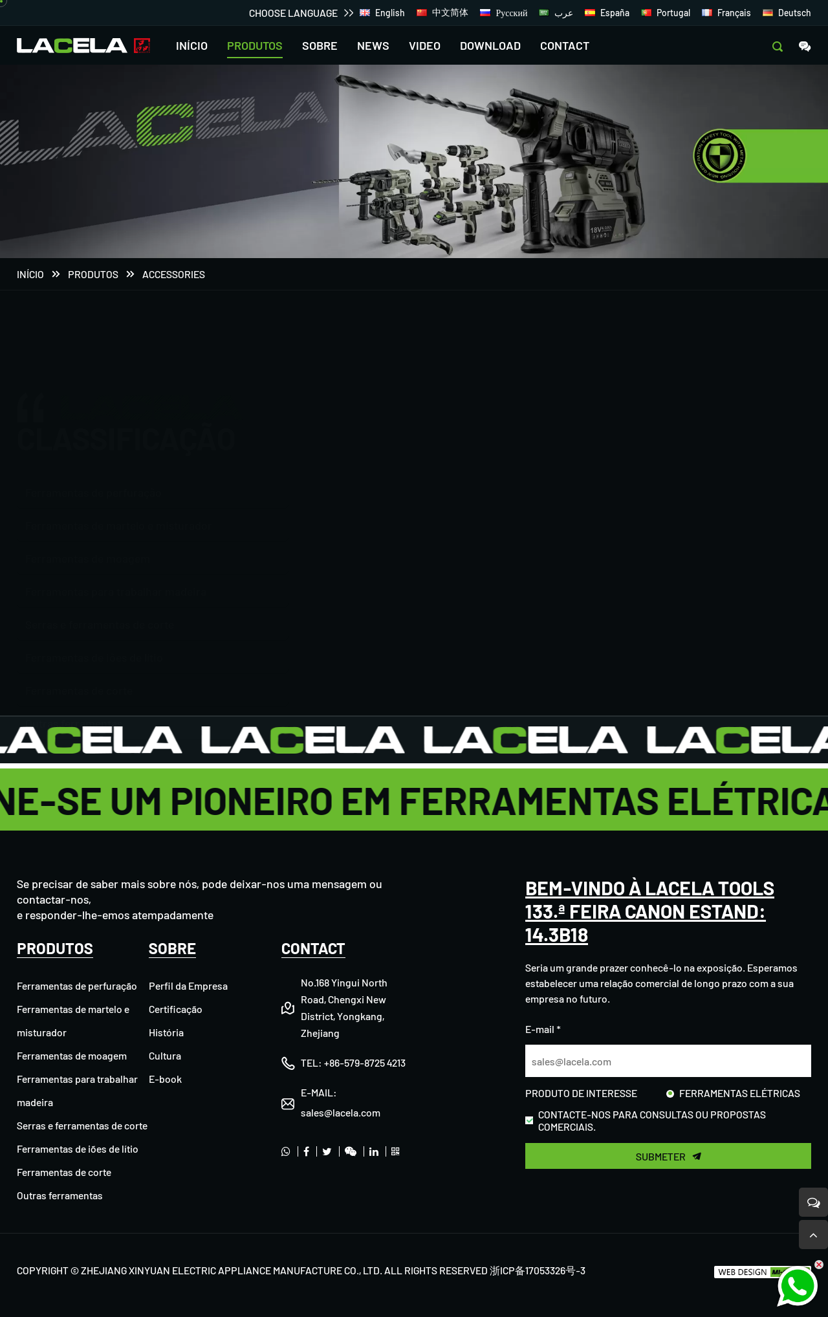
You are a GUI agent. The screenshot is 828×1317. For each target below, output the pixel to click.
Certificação (175, 1009)
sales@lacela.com (340, 1112)
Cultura (165, 1055)
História (166, 1032)
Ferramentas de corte (79, 667)
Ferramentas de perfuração (93, 430)
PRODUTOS (255, 45)
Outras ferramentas (73, 700)
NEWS (373, 45)
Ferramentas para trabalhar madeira (115, 568)
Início (30, 275)
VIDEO (425, 45)
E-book (165, 1078)
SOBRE (320, 45)
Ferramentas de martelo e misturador (118, 463)
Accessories (173, 275)
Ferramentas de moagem (87, 535)
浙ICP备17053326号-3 (537, 1270)
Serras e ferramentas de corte (99, 601)
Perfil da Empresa (188, 985)
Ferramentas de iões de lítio (94, 634)
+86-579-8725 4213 (365, 1062)
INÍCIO (192, 45)
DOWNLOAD (490, 45)
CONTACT (564, 45)
